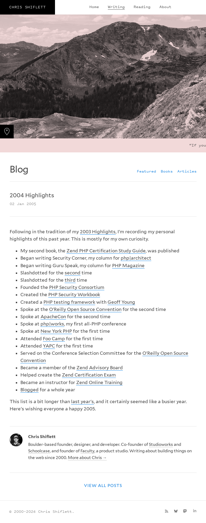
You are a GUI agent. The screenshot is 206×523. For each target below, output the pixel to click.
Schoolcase (39, 450)
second (72, 272)
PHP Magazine (128, 265)
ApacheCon (53, 316)
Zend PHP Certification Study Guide (106, 250)
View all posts (103, 485)
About (165, 6)
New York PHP (56, 331)
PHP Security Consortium (76, 287)
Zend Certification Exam (89, 375)
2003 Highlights (98, 231)
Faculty (87, 450)
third (70, 280)
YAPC (49, 346)
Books (167, 171)
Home (94, 6)
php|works (52, 324)
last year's (82, 401)
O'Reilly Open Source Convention (85, 309)
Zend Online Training (99, 382)
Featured (146, 171)
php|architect (136, 258)
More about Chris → (87, 457)
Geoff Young (121, 302)
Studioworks (161, 444)
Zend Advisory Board (99, 367)
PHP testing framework (69, 302)
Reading (142, 6)
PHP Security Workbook (74, 294)
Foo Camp (54, 338)
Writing (116, 6)
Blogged (29, 389)
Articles (187, 171)
